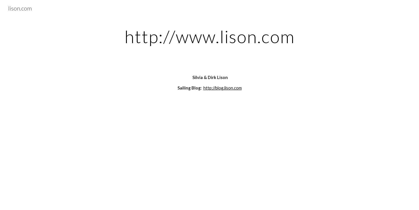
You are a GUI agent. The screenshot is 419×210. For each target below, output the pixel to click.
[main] (209, 36)
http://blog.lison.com (222, 87)
